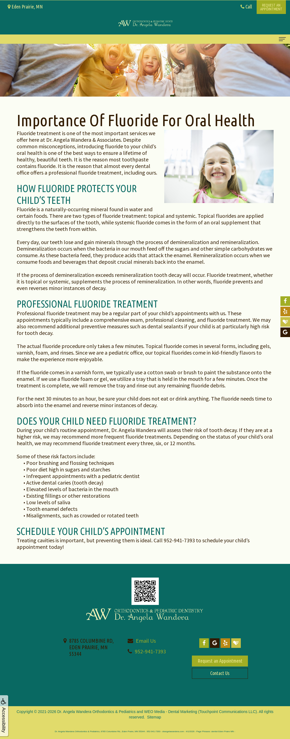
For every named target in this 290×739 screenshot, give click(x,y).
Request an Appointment (220, 660)
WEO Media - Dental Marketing (170, 711)
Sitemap (154, 717)
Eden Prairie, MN (25, 6)
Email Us (146, 640)
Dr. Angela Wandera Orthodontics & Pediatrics (96, 711)
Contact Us (220, 673)
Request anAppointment (271, 7)
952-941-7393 (150, 651)
